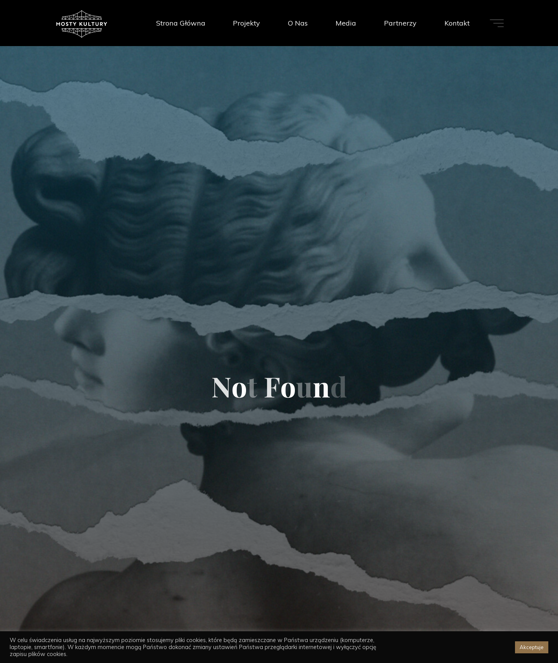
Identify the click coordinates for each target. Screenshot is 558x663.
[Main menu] (497, 23)
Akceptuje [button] (532, 647)
